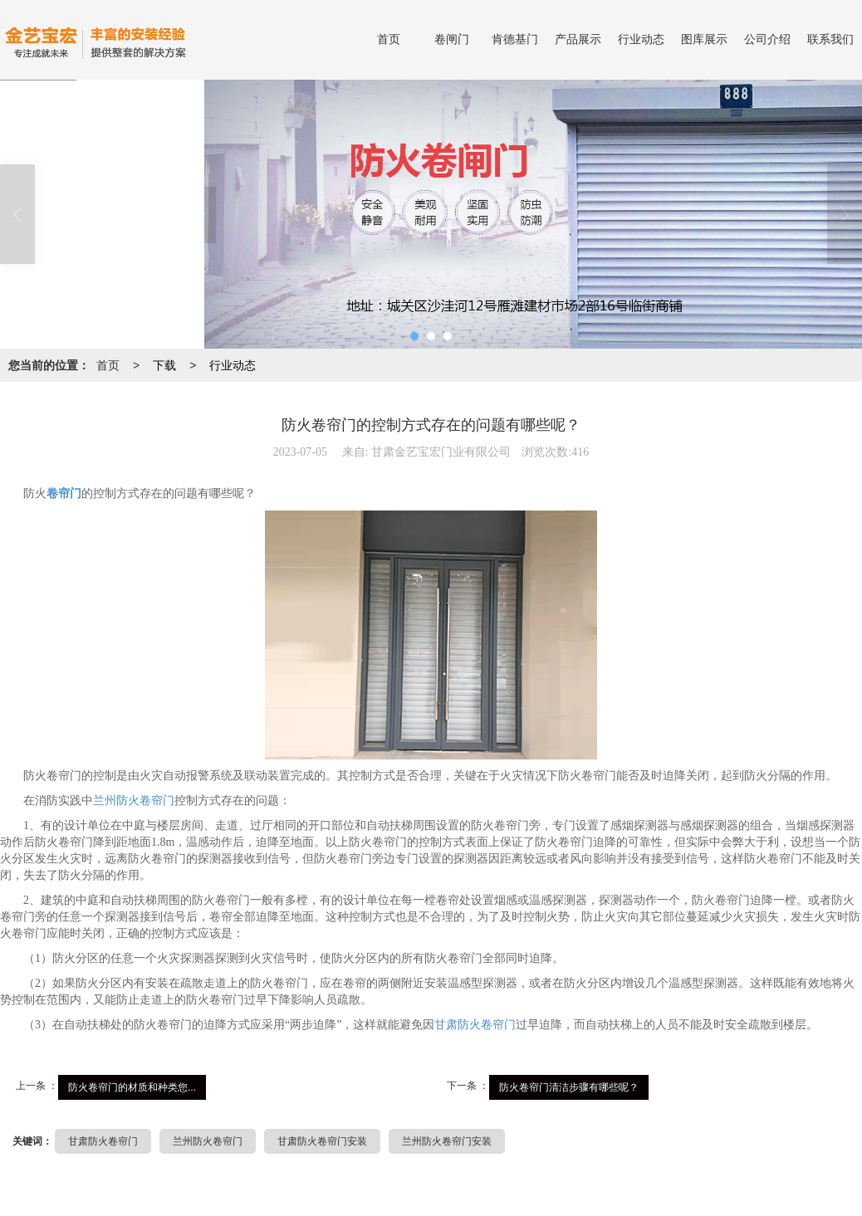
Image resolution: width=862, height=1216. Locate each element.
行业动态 (641, 39)
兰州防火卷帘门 (133, 800)
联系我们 (830, 39)
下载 (164, 365)
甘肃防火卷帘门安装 (322, 1141)
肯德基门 (515, 39)
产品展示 (578, 39)
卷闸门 (451, 39)
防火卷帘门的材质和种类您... (132, 1087)
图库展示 (704, 39)
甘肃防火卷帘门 (475, 1024)
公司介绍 (767, 39)
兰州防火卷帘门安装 (447, 1141)
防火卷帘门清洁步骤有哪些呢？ (569, 1087)
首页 (388, 39)
